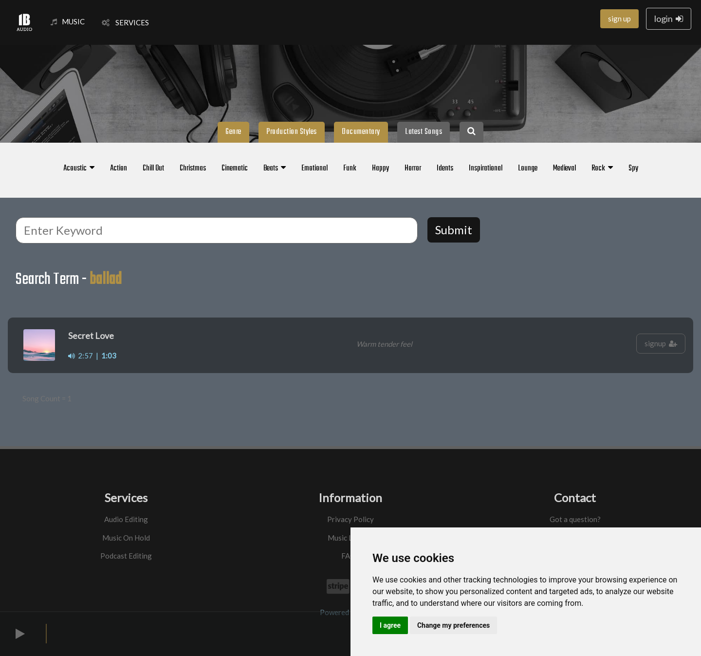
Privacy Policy (350, 519)
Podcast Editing (126, 555)
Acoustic (78, 168)
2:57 (80, 355)
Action (118, 168)
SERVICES (125, 22)
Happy (380, 168)
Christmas (193, 168)
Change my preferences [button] (453, 625)
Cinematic (234, 168)
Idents (445, 168)
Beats (274, 168)
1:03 (108, 355)
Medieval (564, 168)
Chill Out (153, 168)
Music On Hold (126, 537)
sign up (619, 18)
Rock (602, 168)
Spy (633, 168)
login (668, 18)
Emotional (314, 168)
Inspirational (485, 168)
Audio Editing (126, 519)
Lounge (527, 168)
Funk (349, 168)
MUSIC (68, 21)
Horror (413, 168)
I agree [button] (390, 625)
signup (661, 343)
